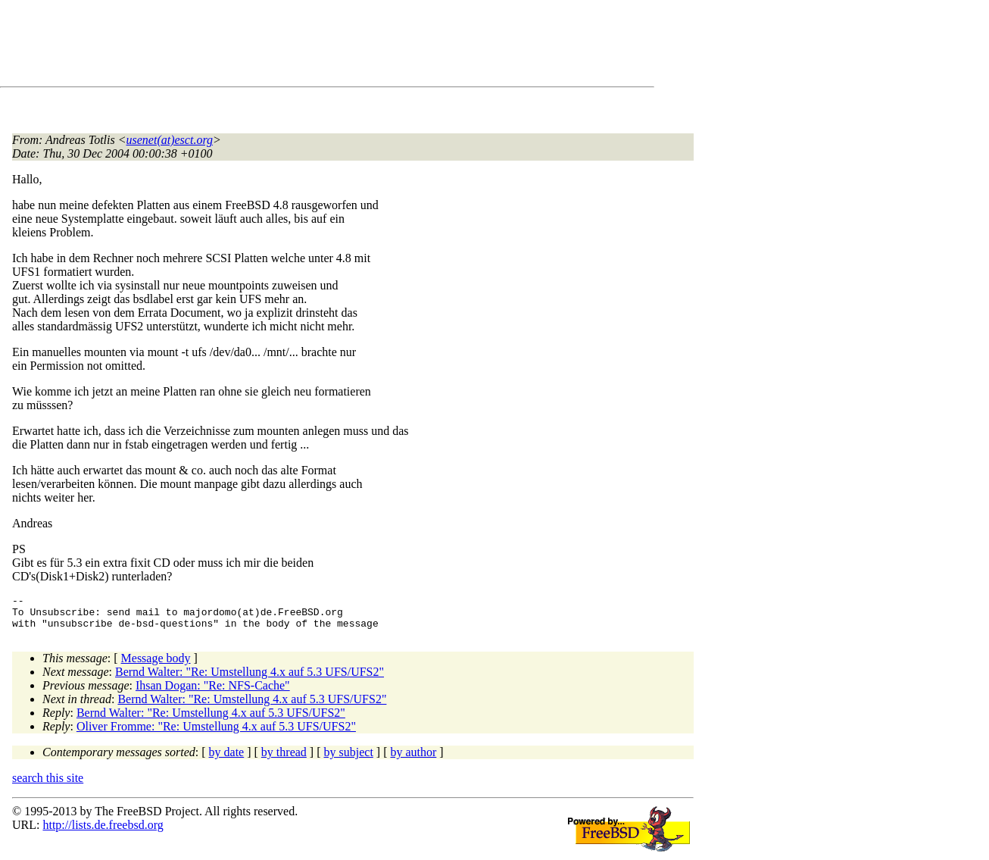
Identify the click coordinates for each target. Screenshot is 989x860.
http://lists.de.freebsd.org (102, 831)
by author (413, 758)
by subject (348, 758)
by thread (284, 758)
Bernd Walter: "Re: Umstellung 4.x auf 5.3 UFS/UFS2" (249, 678)
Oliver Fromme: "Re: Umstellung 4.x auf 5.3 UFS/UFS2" (216, 733)
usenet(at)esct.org (169, 139)
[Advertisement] (287, 46)
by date (227, 758)
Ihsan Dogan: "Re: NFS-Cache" (213, 692)
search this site (47, 784)
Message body (156, 664)
